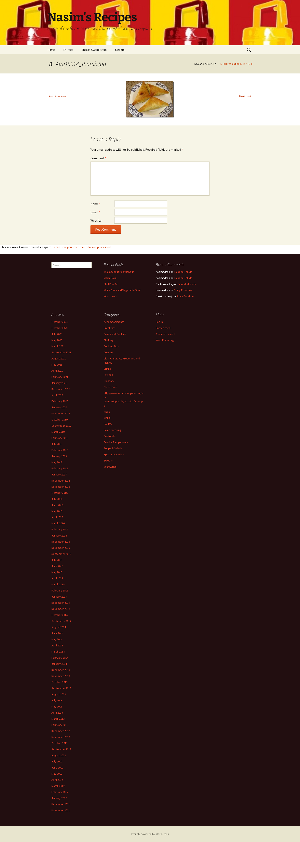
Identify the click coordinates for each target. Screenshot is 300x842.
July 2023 (56, 334)
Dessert (108, 352)
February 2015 (59, 590)
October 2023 (59, 328)
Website (96, 220)
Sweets (120, 50)
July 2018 (56, 444)
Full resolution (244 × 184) (237, 64)
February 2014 (59, 657)
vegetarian (110, 466)
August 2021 (58, 358)
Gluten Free (110, 387)
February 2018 (59, 450)
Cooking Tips (111, 346)
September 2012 (61, 749)
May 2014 (56, 639)
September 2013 (61, 688)
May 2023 (56, 340)
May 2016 (56, 511)
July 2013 (56, 700)
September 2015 (61, 554)
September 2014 (61, 621)
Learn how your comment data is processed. (81, 247)
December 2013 (60, 670)
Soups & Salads (113, 448)
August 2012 (58, 755)
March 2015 (58, 584)
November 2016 (60, 486)
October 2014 (59, 615)
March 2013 (58, 718)
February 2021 (59, 377)
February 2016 (59, 529)
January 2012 (59, 798)
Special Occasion (114, 454)
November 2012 (60, 737)
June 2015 (57, 566)
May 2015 (56, 572)
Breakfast (109, 328)
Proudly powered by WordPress (150, 834)
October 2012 (59, 743)
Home (51, 50)
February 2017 (59, 468)
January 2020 (59, 407)
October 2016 (59, 493)
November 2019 (60, 413)
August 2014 (58, 627)
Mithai (107, 418)
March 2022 (58, 346)
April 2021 (57, 370)
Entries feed (163, 328)
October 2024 (59, 322)
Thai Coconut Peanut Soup (119, 272)
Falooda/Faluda (183, 272)
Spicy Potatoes (183, 290)
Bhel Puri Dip (111, 284)
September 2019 (61, 425)
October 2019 (59, 419)
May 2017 (56, 462)
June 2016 (57, 505)
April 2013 (57, 712)
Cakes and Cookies (115, 334)
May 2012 (56, 773)
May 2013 (56, 706)
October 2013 (59, 682)
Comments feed (165, 334)
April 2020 (57, 395)
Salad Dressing (112, 430)
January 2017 (59, 474)
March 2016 (58, 523)
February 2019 (59, 438)
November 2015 (60, 548)
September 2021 (61, 352)
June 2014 (57, 633)
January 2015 (59, 596)
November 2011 (60, 810)
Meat (107, 411)
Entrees (68, 50)
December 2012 (60, 731)
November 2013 (60, 676)
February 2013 (59, 725)
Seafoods (109, 436)
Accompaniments (114, 322)
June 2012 (57, 767)
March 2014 (58, 651)
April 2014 (57, 645)
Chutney (108, 340)
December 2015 (60, 541)
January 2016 (59, 535)
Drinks (107, 368)
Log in (159, 322)
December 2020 (60, 389)
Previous (57, 96)
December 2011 (60, 804)
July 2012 (56, 761)
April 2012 (57, 780)
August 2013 (58, 694)
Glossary (109, 381)
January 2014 (59, 664)
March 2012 (58, 786)
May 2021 (56, 364)
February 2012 (59, 792)
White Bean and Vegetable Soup (122, 290)
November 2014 (60, 609)
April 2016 (57, 517)
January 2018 (59, 456)
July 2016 (56, 499)
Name (95, 204)
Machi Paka (110, 278)
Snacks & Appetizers (94, 50)
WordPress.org (165, 340)
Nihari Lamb (110, 296)
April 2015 (57, 578)
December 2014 (60, 602)
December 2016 (60, 480)
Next (245, 96)
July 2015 (56, 560)
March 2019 (58, 432)
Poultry (108, 424)
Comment (98, 158)
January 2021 (59, 383)
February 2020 (59, 401)
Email (95, 212)
